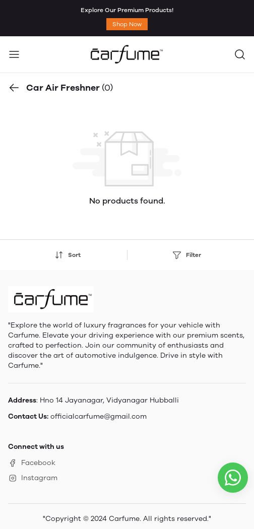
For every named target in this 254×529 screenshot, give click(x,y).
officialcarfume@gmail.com (98, 416)
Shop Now (127, 24)
